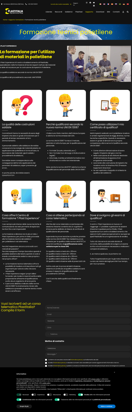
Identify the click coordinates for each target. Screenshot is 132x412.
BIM (108, 12)
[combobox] (88, 321)
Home (5, 20)
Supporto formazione (16, 20)
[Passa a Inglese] (104, 4)
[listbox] (88, 348)
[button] (114, 372)
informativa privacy (77, 360)
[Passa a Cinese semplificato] (128, 4)
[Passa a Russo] (116, 4)
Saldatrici (68, 12)
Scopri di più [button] (24, 406)
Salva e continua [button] (106, 406)
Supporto (89, 12)
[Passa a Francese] (108, 4)
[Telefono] (88, 334)
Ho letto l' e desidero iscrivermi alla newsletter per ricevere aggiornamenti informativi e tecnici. (83, 363)
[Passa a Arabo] (120, 4)
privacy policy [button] (95, 379)
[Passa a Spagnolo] (112, 4)
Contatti (116, 12)
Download (100, 12)
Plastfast (79, 12)
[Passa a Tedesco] (124, 4)
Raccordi (58, 12)
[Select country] (47, 334)
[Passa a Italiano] (100, 4)
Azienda (49, 12)
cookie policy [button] (46, 383)
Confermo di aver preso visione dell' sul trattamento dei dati (73, 360)
